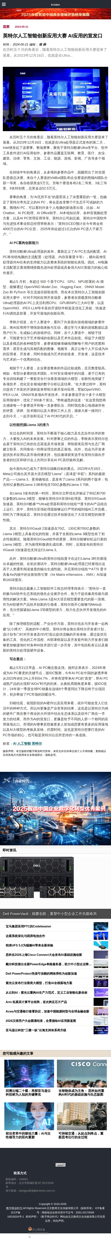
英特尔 (37, 743)
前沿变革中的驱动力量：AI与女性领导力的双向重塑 (28, 1135)
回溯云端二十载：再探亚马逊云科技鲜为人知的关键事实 (28, 1092)
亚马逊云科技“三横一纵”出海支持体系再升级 (36, 1030)
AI (14, 743)
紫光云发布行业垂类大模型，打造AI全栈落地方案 (39, 983)
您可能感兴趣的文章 (18, 1053)
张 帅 (42, 44)
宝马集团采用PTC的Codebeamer (28, 926)
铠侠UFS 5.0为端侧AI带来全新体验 (29, 945)
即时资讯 (9, 850)
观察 (6, 27)
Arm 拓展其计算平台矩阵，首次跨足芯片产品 (36, 1002)
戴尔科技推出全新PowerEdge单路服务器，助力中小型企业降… (49, 964)
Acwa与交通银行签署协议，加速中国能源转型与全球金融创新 (47, 1011)
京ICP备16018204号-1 (15, 1214)
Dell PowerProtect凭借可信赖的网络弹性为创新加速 (41, 973)
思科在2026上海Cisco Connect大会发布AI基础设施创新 (44, 954)
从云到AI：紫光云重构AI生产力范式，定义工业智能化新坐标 (46, 992)
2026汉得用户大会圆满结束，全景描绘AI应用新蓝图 (41, 1020)
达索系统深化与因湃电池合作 (25, 936)
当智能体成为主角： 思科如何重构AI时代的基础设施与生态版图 (81, 1092)
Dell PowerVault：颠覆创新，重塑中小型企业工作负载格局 (50, 914)
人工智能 (24, 743)
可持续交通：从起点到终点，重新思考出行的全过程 (80, 1135)
